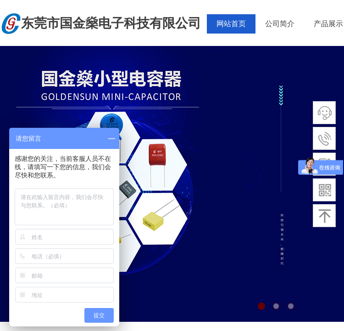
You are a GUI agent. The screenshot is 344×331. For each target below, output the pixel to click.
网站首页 (231, 24)
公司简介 (279, 24)
